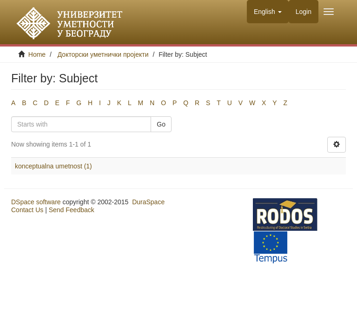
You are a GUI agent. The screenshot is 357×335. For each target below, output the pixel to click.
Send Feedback (71, 210)
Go (161, 124)
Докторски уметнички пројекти (103, 54)
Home (37, 54)
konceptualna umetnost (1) (53, 166)
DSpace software (36, 202)
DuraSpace (148, 202)
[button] (268, 11)
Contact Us (27, 210)
